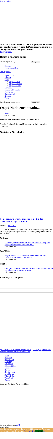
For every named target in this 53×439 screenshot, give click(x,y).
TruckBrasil (9, 378)
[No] (44, 431)
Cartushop (8, 362)
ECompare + (9, 66)
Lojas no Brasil (14, 82)
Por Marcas (9, 92)
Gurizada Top (9, 368)
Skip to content (5, 1)
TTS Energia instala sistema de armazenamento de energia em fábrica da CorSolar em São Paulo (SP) (27, 244)
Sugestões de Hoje (11, 68)
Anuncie (8, 78)
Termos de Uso (29, 431)
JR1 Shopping (10, 372)
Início (7, 356)
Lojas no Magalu (15, 86)
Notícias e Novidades (12, 90)
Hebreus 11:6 (6, 52)
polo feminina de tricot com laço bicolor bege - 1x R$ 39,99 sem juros (25, 350)
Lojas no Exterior (15, 84)
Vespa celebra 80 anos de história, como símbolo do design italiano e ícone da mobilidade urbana (26, 257)
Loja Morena (9, 374)
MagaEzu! (8, 88)
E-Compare (9, 364)
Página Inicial (10, 76)
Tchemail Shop (10, 376)
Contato (7, 380)
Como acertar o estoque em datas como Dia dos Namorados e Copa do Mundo (21, 220)
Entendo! (39, 431)
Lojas (7, 80)
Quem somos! (10, 94)
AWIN (18, 425)
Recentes (8, 96)
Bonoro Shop (9, 360)
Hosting (7, 370)
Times (7, 98)
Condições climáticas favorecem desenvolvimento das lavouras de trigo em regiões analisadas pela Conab (29, 270)
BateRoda (8, 358)
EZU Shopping (10, 366)
